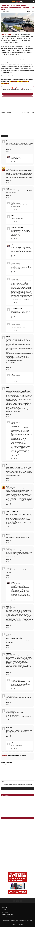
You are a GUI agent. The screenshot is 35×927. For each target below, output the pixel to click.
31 (33, 11)
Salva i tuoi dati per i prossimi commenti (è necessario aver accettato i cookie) (17, 784)
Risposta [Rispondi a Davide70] (7, 721)
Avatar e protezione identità (8, 916)
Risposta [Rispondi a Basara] (7, 182)
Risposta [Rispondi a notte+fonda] (7, 738)
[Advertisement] (17, 124)
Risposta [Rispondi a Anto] (7, 647)
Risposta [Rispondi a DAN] (7, 480)
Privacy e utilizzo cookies (7, 914)
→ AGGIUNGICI (17, 94)
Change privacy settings (17, 924)
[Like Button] (7, 149)
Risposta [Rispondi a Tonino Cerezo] (7, 577)
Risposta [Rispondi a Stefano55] (7, 674)
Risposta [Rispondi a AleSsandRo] (7, 627)
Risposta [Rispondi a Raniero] (7, 151)
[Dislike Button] (10, 149)
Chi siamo (4, 907)
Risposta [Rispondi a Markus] (7, 369)
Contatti (4, 909)
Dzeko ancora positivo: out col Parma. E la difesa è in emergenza (9, 111)
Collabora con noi (6, 911)
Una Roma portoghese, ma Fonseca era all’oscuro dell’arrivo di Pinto (26, 111)
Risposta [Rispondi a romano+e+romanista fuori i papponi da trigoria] (7, 704)
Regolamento (5, 912)
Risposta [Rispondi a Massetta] (7, 542)
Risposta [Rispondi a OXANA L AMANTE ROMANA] (7, 528)
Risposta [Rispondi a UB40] (7, 416)
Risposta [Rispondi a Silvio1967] (7, 561)
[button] (2, 1)
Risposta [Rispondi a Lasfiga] (7, 197)
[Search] (33, 1)
